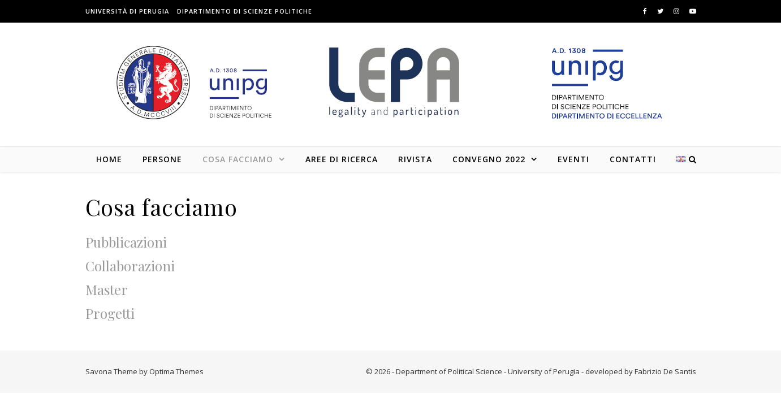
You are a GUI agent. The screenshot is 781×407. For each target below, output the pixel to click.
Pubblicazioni (126, 242)
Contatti (633, 159)
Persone (162, 159)
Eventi (573, 159)
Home (109, 159)
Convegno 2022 (488, 159)
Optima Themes (176, 371)
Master (106, 289)
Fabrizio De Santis (665, 371)
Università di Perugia (127, 11)
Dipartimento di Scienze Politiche (244, 11)
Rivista (415, 159)
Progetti (110, 313)
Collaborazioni (130, 266)
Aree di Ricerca (341, 159)
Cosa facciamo (237, 159)
